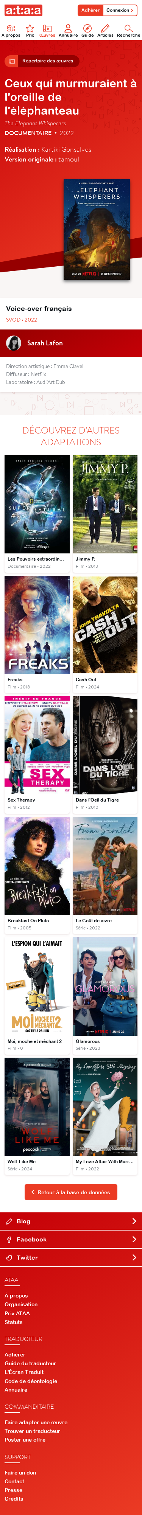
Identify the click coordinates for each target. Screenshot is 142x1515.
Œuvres (47, 30)
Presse (13, 1490)
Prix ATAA (17, 1313)
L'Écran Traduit (24, 1372)
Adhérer (90, 10)
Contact (14, 1481)
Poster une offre (25, 1440)
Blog (71, 1221)
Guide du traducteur (30, 1363)
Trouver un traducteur (32, 1431)
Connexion (120, 10)
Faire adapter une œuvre (36, 1422)
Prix (30, 30)
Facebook (71, 1239)
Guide (87, 30)
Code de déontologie (31, 1381)
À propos (16, 1296)
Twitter (71, 1257)
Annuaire (68, 30)
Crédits (14, 1499)
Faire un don (20, 1473)
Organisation (21, 1304)
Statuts (14, 1322)
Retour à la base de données (70, 1192)
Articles (105, 30)
